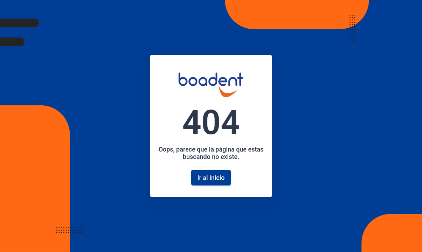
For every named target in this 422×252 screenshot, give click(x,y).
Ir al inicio (210, 177)
